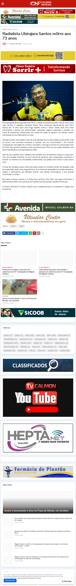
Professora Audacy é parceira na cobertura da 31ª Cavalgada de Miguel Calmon (18, 272)
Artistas (18, 335)
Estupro (37, 343)
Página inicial (6, 29)
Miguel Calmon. (61, 343)
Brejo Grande (64, 335)
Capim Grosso (26, 339)
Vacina (41, 350)
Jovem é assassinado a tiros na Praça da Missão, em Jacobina (19, 300)
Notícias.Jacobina (49, 346)
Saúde (62, 346)
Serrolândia (9, 350)
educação (52, 350)
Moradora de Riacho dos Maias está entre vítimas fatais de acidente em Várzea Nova (42, 532)
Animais (8, 335)
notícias (14, 29)
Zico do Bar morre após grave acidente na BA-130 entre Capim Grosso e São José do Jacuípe (43, 519)
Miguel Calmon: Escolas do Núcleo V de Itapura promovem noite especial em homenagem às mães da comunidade (42, 558)
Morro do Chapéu (11, 346)
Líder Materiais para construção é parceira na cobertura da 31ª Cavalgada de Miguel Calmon (55, 272)
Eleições (63, 339)
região (21, 226)
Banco (40, 335)
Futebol (48, 343)
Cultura (52, 339)
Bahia (30, 335)
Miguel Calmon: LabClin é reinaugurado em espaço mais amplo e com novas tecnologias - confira (41, 545)
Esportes (26, 343)
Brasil (51, 335)
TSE (32, 350)
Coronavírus (40, 339)
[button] (2, 4)
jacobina (65, 350)
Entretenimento (11, 343)
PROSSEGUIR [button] (10, 580)
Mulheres (25, 346)
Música (36, 346)
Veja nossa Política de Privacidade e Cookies (29, 578)
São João (22, 350)
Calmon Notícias (10, 339)
